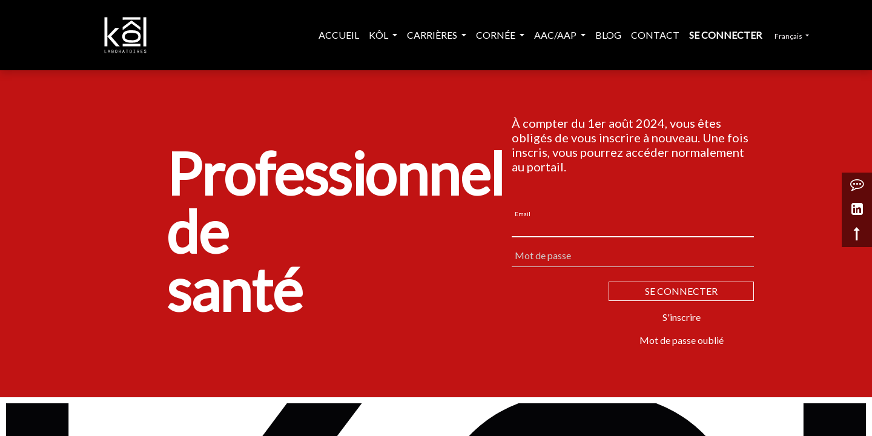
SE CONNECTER (681, 291)
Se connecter (725, 35)
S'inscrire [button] (681, 317)
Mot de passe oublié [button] (681, 340)
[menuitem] (339, 35)
